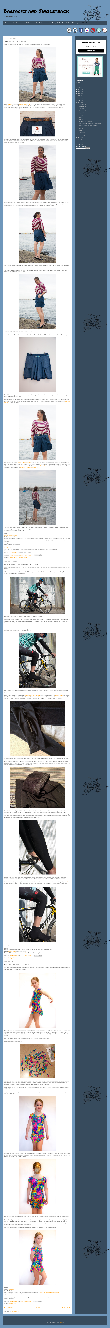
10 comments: (28, 555)
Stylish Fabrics (44, 465)
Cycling (10, 958)
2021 (79, 93)
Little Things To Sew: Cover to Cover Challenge (63, 23)
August (81, 113)
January (81, 135)
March (81, 130)
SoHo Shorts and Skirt (24, 104)
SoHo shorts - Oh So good (15, 41)
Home (6, 23)
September (82, 110)
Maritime (21, 557)
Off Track (29, 23)
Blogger (61, 1322)
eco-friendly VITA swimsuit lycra (32, 695)
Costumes (10, 1303)
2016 (79, 137)
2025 (79, 85)
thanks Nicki (67, 882)
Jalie (15, 1303)
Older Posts (66, 1308)
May (80, 119)
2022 (79, 91)
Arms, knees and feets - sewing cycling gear (21, 564)
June (80, 117)
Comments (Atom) (15, 1311)
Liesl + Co (10, 104)
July (80, 115)
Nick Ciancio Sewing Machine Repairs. (50, 1292)
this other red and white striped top (28, 467)
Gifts (13, 958)
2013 (79, 144)
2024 (79, 87)
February (81, 132)
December (82, 104)
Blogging (10, 557)
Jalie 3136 (11, 1289)
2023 (79, 89)
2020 (79, 95)
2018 (79, 100)
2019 (79, 98)
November (82, 106)
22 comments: (28, 955)
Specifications (17, 23)
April (80, 128)
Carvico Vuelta (59, 695)
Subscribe (91, 51)
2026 (79, 82)
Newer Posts (8, 1308)
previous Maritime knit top (24, 462)
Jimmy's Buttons (23, 952)
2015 (79, 140)
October (81, 108)
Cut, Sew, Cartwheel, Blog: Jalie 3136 (17, 965)
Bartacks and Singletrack (36, 10)
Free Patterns (40, 23)
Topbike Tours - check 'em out (55, 625)
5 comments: (27, 1301)
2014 (79, 142)
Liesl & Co (15, 557)
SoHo (25, 557)
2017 (79, 102)
